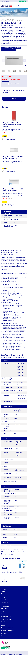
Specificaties (17, 47)
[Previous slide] (3, 60)
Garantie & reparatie (6, 621)
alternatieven (5, 81)
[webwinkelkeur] (4, 642)
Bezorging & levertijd (6, 616)
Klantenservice (4, 608)
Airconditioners (10, 19)
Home (2, 19)
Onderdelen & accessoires (8, 50)
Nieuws (3, 591)
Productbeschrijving (7, 47)
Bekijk (5, 136)
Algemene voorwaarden (7, 627)
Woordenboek (4, 599)
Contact (3, 635)
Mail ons (14, 99)
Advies (2, 593)
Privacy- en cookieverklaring (7, 630)
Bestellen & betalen (5, 613)
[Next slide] (24, 60)
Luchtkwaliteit (4, 602)
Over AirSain (4, 633)
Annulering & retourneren (7, 619)
